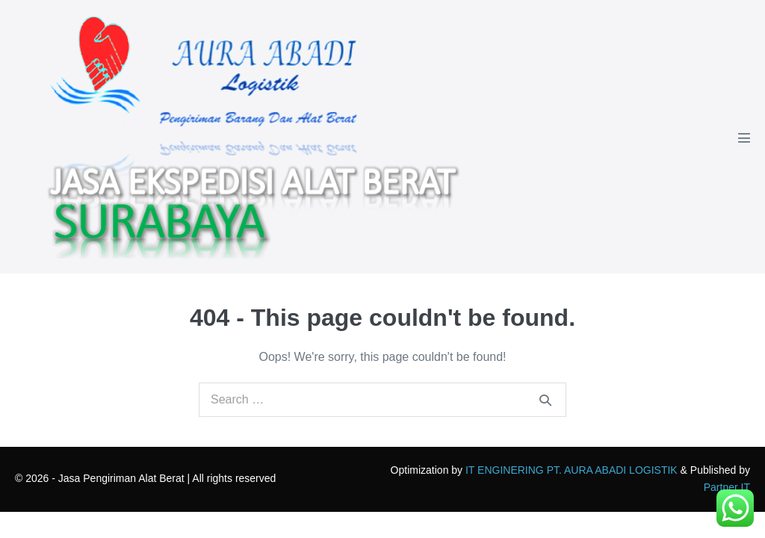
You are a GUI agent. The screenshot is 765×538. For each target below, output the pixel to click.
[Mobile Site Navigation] (744, 137)
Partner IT (727, 487)
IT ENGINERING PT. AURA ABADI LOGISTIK (571, 470)
